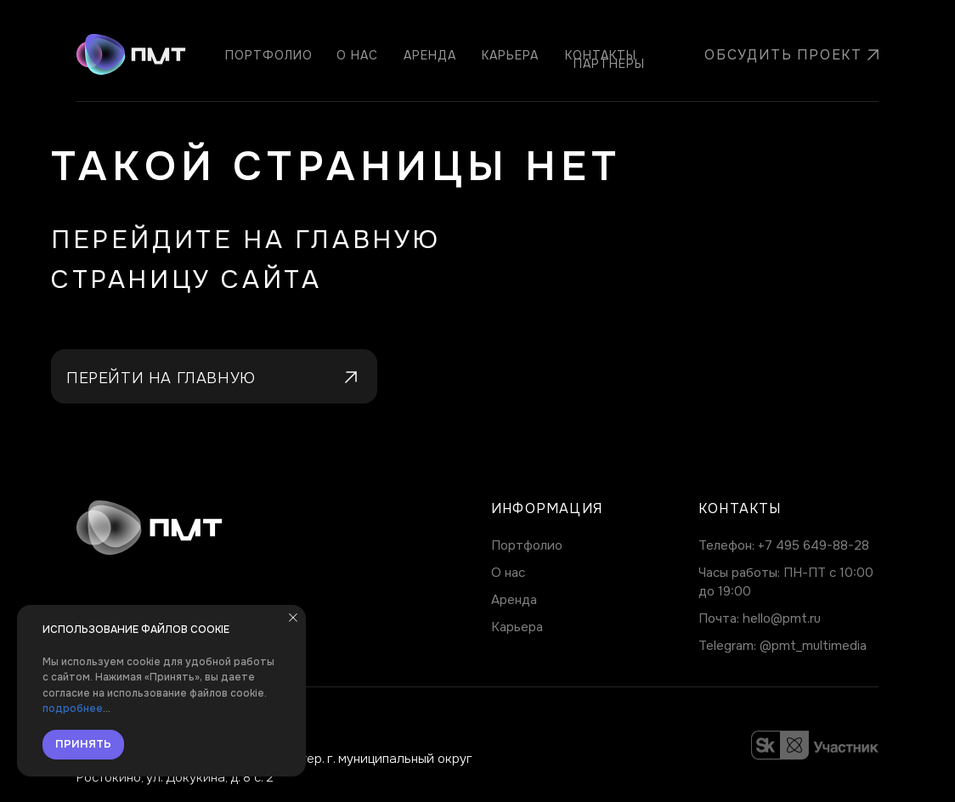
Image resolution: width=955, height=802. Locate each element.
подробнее (72, 708)
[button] (778, 55)
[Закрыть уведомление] (293, 617)
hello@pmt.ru (782, 618)
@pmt (778, 645)
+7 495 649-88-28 (813, 545)
